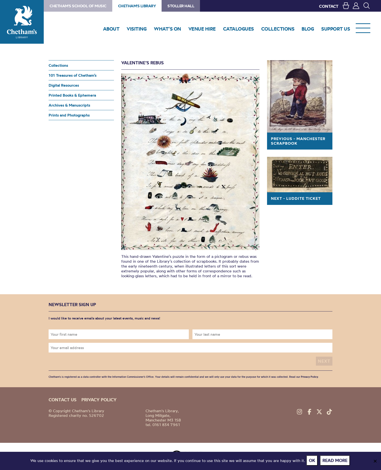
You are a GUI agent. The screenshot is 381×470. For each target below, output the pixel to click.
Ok (313, 461)
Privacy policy (99, 399)
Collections (58, 65)
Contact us (63, 399)
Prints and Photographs (69, 115)
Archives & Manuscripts (69, 105)
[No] (374, 461)
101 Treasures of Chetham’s (72, 75)
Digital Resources (64, 85)
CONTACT (328, 6)
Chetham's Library (22, 22)
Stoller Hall (180, 6)
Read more (335, 461)
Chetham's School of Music (78, 6)
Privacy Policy (309, 376)
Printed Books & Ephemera (72, 95)
